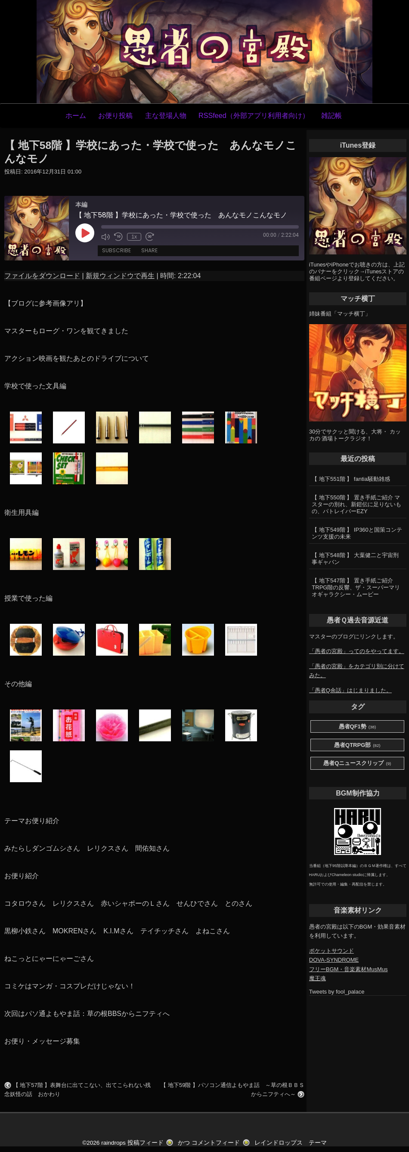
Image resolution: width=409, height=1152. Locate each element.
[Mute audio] (105, 237)
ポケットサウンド (331, 951)
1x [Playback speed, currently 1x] (134, 237)
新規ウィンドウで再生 (120, 275)
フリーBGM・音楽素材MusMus (348, 969)
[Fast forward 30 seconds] (150, 236)
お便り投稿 (115, 115)
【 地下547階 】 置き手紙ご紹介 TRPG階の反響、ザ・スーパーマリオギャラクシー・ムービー (356, 587)
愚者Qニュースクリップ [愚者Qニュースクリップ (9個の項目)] (357, 763)
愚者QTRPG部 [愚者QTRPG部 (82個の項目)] (357, 745)
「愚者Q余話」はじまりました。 (350, 690)
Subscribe (116, 250)
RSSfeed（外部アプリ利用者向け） (253, 115)
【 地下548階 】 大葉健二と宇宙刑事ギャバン (355, 558)
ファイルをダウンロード (42, 275)
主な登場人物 (165, 115)
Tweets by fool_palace (337, 991)
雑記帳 (331, 115)
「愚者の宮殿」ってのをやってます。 (356, 651)
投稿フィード (145, 1143)
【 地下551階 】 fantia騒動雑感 (351, 479)
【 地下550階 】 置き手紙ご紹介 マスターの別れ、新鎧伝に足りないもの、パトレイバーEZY (356, 504)
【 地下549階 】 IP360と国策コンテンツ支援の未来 (357, 533)
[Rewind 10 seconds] (118, 236)
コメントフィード (216, 1143)
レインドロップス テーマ (290, 1143)
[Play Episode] (84, 232)
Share (149, 250)
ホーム (75, 115)
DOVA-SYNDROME (334, 960)
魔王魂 (317, 978)
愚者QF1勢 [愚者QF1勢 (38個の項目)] (357, 727)
